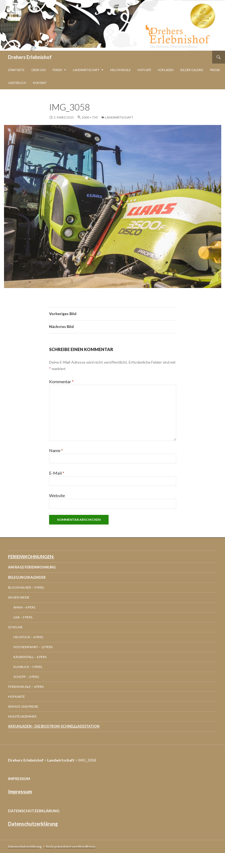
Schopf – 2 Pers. (26, 677)
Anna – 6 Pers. (24, 607)
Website (57, 495)
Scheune (15, 627)
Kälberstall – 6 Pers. (30, 657)
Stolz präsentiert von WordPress (70, 846)
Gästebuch (17, 82)
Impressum (20, 792)
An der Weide (18, 597)
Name (56, 450)
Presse (215, 70)
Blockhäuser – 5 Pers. (26, 587)
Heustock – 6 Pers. (28, 637)
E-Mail (56, 472)
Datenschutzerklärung (33, 824)
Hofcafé (144, 70)
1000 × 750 (90, 117)
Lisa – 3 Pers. (23, 617)
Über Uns (38, 70)
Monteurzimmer (22, 716)
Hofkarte (16, 697)
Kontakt (40, 82)
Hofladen (166, 70)
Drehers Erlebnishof (30, 57)
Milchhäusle (120, 70)
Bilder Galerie (191, 70)
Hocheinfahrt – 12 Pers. (33, 647)
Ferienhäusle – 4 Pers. (26, 687)
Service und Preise (23, 706)
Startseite (16, 70)
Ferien (57, 70)
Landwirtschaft (86, 70)
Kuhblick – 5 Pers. (28, 667)
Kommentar (61, 381)
